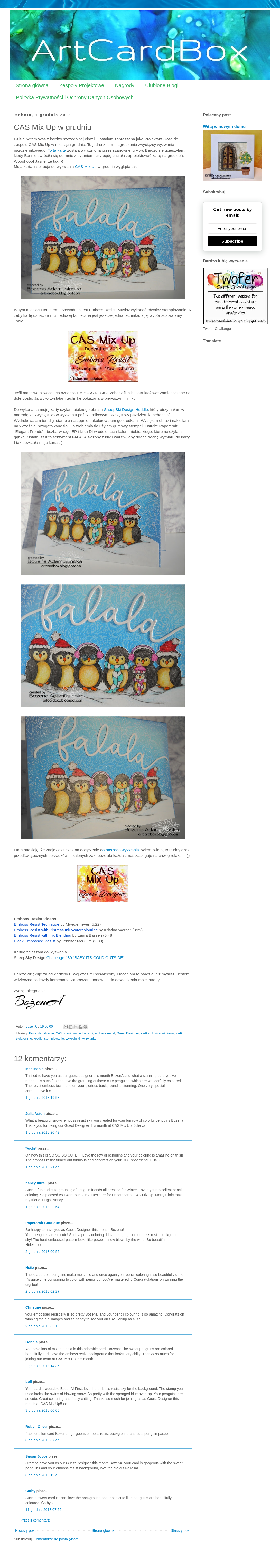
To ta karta (57, 150)
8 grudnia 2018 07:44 (42, 1440)
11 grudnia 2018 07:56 (43, 1510)
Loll (28, 1382)
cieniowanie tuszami (78, 1033)
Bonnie (31, 1342)
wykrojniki (73, 1038)
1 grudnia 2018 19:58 (42, 1097)
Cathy (30, 1491)
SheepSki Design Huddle (126, 409)
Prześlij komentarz (35, 1520)
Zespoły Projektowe (81, 85)
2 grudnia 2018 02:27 (42, 1291)
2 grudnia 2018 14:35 (42, 1366)
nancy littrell (35, 1183)
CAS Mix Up (86, 166)
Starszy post (180, 1530)
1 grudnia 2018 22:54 (42, 1207)
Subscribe (232, 241)
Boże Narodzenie (41, 1033)
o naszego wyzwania (120, 850)
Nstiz (29, 1268)
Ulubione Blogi (161, 85)
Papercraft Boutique (42, 1223)
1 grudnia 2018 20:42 (42, 1132)
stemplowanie (54, 1038)
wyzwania (89, 1038)
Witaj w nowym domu (224, 126)
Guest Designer (128, 1033)
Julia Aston (35, 1114)
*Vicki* (30, 1148)
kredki (38, 1038)
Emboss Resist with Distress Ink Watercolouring (56, 930)
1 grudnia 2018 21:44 (42, 1167)
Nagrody (124, 85)
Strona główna (32, 85)
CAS (59, 1033)
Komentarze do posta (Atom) (57, 1539)
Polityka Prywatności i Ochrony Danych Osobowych (75, 97)
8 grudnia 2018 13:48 (42, 1475)
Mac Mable (34, 1069)
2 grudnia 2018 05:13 (42, 1326)
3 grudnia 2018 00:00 (42, 1410)
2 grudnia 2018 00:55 (42, 1252)
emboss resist (105, 1033)
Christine (33, 1307)
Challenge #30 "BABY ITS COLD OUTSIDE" (85, 957)
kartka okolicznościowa (157, 1033)
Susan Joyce (36, 1456)
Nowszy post (25, 1530)
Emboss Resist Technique (36, 924)
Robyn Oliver (36, 1427)
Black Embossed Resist (34, 941)
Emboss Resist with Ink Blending (42, 935)
